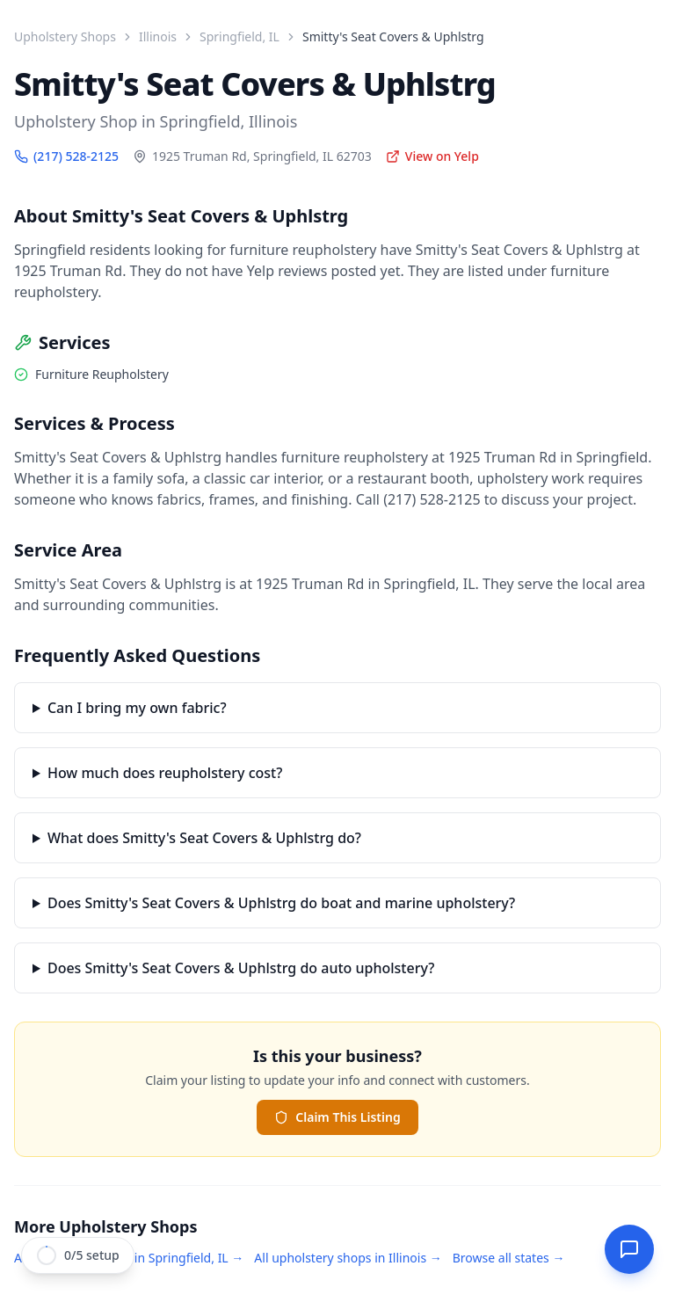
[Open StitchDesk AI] (629, 1249)
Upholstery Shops (65, 36)
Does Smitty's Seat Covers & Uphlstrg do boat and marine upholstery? (281, 903)
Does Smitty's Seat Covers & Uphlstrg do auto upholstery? (240, 968)
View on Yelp (432, 156)
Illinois (158, 36)
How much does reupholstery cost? (164, 772)
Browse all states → (509, 1257)
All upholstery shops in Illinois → (347, 1257)
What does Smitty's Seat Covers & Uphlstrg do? (204, 838)
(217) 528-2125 (66, 156)
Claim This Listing (337, 1117)
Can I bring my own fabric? (137, 707)
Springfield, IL (239, 36)
